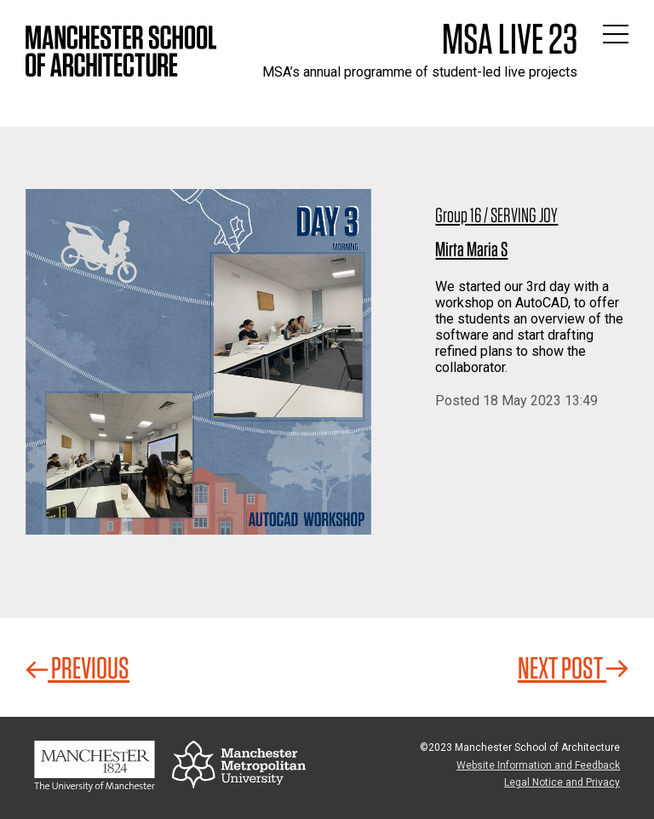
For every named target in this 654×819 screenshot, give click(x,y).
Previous (77, 667)
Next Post (573, 667)
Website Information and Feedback (538, 765)
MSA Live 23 (509, 38)
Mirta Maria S (471, 249)
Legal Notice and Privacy (562, 782)
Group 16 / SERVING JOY (496, 215)
